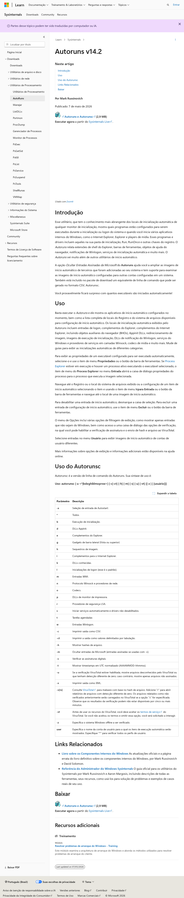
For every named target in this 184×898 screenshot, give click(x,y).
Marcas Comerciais (88, 895)
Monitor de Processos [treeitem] (25, 137)
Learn (59, 39)
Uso (60, 75)
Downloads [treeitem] (16, 65)
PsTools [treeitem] (17, 183)
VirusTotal (88, 690)
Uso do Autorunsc (68, 80)
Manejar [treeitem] (17, 104)
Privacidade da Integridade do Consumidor (26, 895)
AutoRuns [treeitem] (18, 98)
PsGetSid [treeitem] (18, 151)
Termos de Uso (65, 895)
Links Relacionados (68, 84)
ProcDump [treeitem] (19, 124)
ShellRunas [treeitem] (19, 190)
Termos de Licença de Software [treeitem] (24, 249)
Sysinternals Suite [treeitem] (19, 223)
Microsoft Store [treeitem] (18, 230)
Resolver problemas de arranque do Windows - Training (86, 846)
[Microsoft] (6, 5)
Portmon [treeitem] (17, 118)
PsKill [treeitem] (16, 157)
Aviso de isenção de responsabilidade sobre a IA (29, 890)
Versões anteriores (70, 890)
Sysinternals (74, 39)
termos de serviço (150, 711)
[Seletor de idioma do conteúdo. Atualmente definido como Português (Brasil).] (16, 882)
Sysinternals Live (99, 121)
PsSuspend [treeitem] (19, 177)
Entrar (176, 4)
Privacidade (118, 890)
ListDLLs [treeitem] (17, 111)
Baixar (61, 89)
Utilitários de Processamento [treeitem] (28, 91)
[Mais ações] (175, 40)
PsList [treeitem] (16, 164)
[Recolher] (44, 37)
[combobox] (24, 44)
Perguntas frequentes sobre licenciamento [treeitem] (22, 258)
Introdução (64, 70)
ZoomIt (69, 201)
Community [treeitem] (13, 236)
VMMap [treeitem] (17, 197)
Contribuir (101, 890)
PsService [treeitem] (18, 170)
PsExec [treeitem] (16, 144)
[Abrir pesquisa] (168, 5)
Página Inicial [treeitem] (14, 52)
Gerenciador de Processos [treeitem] (27, 131)
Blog (86, 890)
